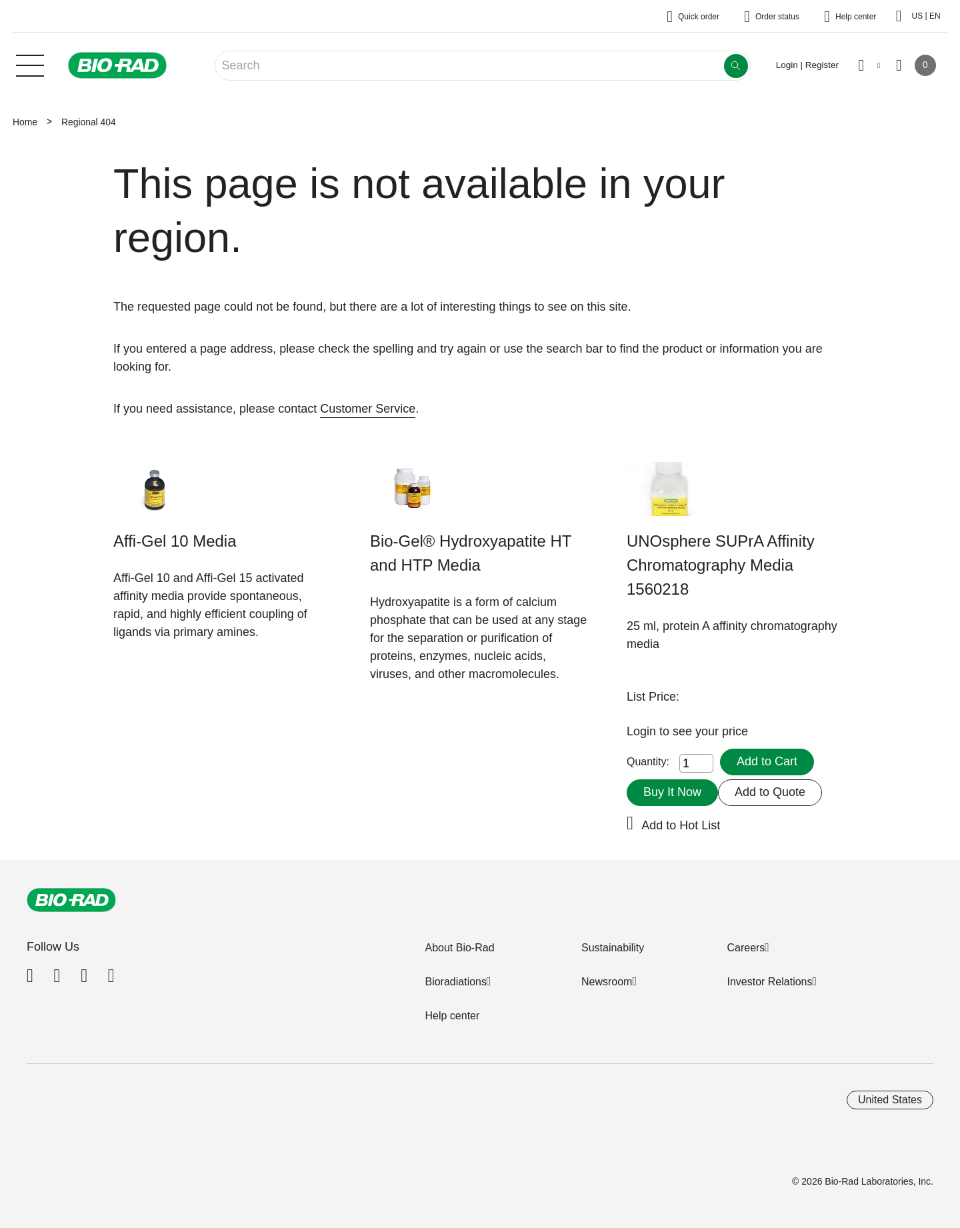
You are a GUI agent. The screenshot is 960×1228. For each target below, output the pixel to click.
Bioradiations (456, 981)
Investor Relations (769, 981)
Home (25, 122)
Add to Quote (770, 792)
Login (643, 731)
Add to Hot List (680, 825)
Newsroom (606, 981)
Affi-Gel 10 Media (175, 541)
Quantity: (648, 761)
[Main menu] (30, 64)
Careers (746, 947)
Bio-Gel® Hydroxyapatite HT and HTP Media (470, 553)
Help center (452, 1015)
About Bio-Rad (459, 947)
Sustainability (612, 947)
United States (890, 1099)
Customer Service (367, 408)
